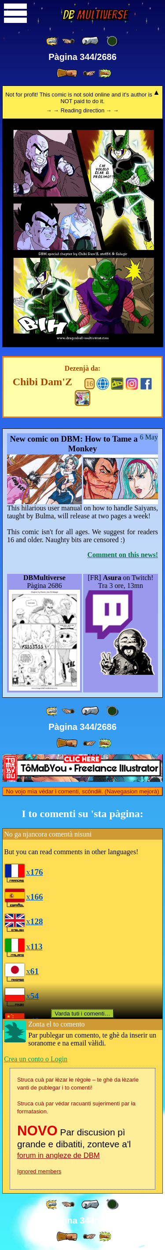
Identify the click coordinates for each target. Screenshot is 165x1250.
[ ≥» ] (89, 73)
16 (89, 383)
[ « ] (90, 41)
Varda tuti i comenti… (82, 1013)
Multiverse (94, 15)
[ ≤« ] (68, 41)
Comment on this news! (123, 554)
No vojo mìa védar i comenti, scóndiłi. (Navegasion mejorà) (82, 791)
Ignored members (39, 1171)
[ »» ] (104, 73)
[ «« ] (52, 41)
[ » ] (67, 73)
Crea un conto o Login (35, 1059)
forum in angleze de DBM (58, 1155)
